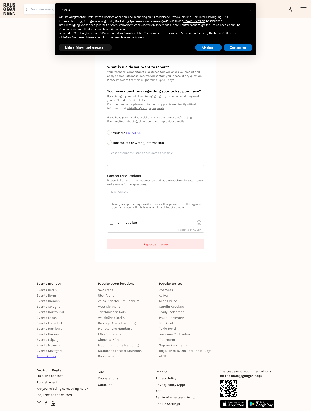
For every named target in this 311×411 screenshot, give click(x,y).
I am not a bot (126, 222)
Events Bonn (46, 295)
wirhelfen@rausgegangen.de (145, 108)
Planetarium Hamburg (115, 328)
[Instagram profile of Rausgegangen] (39, 403)
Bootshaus (106, 356)
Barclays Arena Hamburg (117, 323)
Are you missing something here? (62, 389)
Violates (116, 133)
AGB (159, 391)
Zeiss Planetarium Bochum (119, 301)
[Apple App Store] (233, 404)
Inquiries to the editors (54, 395)
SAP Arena (105, 290)
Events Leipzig (48, 340)
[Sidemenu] (303, 9)
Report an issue (155, 244)
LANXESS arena (109, 334)
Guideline (133, 133)
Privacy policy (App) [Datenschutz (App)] (170, 385)
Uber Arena (106, 295)
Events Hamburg (49, 328)
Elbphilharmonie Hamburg (118, 345)
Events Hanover (49, 334)
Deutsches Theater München (120, 351)
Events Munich (48, 345)
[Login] (290, 9)
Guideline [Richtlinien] (105, 385)
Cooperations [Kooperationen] (108, 378)
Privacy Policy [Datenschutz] (166, 378)
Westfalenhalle (109, 307)
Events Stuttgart (49, 351)
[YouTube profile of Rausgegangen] (53, 403)
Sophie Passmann (173, 345)
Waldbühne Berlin (111, 318)
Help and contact (50, 376)
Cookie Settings (168, 404)
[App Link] (247, 388)
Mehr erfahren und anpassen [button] (85, 47)
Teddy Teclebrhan (172, 312)
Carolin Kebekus (171, 307)
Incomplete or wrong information (135, 143)
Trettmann (167, 340)
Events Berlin (47, 290)
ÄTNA (163, 356)
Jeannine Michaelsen (175, 334)
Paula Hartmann (171, 318)
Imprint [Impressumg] (161, 372)
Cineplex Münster (111, 340)
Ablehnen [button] (208, 47)
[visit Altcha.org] (199, 222)
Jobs (101, 372)
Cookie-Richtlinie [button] (194, 21)
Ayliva (163, 295)
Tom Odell (166, 323)
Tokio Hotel (167, 328)
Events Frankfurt (49, 323)
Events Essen (47, 318)
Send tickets (137, 100)
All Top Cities (46, 356)
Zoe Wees (166, 290)
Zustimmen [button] (238, 47)
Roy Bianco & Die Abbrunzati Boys (185, 351)
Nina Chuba (168, 301)
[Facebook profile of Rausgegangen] (46, 403)
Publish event (47, 382)
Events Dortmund (50, 312)
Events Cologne (48, 307)
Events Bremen (48, 301)
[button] (250, 10)
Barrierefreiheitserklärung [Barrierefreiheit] (175, 397)
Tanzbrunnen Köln (112, 312)
